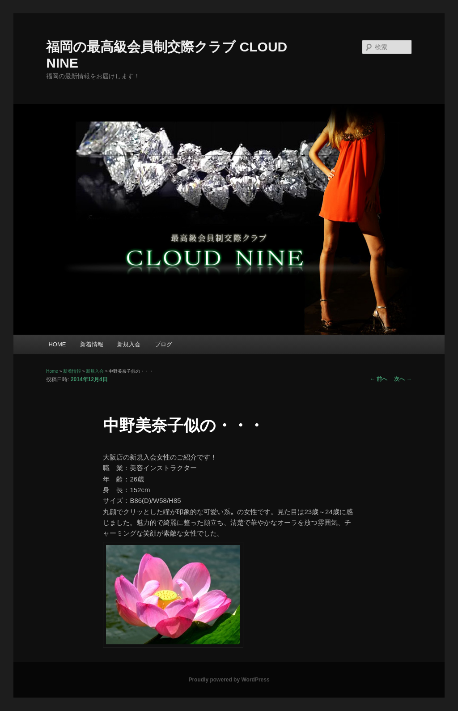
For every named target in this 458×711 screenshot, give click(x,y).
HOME (57, 344)
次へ (402, 379)
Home (52, 371)
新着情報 (91, 344)
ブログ (163, 344)
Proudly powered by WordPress (228, 680)
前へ (378, 379)
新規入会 (128, 344)
